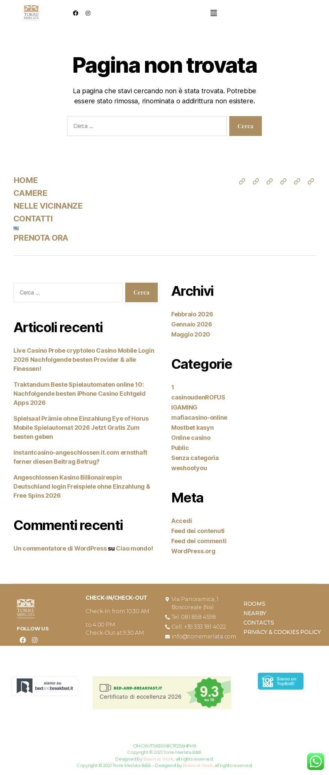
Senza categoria (195, 457)
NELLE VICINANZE (47, 206)
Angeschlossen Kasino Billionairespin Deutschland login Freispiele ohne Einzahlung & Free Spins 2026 (81, 486)
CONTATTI (33, 218)
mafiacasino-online (199, 417)
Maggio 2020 (190, 334)
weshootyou (189, 467)
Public (180, 447)
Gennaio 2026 (191, 324)
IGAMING (184, 407)
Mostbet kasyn (192, 427)
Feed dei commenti (198, 540)
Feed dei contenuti (198, 530)
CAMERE (30, 193)
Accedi (181, 520)
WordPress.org (193, 551)
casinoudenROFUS (198, 397)
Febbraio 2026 (192, 314)
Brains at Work (158, 759)
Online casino (190, 437)
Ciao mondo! (134, 548)
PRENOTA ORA (40, 238)
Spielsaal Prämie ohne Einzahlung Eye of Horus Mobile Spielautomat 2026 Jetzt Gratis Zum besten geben (81, 427)
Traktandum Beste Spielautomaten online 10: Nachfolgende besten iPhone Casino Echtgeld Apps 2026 (79, 393)
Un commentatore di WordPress (59, 548)
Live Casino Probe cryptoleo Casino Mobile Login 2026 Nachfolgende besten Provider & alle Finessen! (83, 359)
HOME (25, 180)
